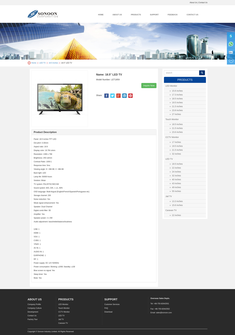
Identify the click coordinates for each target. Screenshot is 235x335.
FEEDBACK (173, 15)
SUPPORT (154, 15)
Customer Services (112, 304)
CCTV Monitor (64, 312)
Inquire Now (149, 85)
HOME (101, 15)
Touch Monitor (64, 308)
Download (108, 312)
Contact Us (203, 3)
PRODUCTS (136, 15)
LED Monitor (63, 304)
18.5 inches (53, 63)
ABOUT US (117, 15)
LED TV (42, 63)
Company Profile (34, 304)
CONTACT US (192, 15)
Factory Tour (32, 319)
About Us (193, 3)
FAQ (106, 308)
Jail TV (61, 319)
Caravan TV (63, 323)
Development (33, 312)
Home (33, 63)
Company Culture (35, 308)
